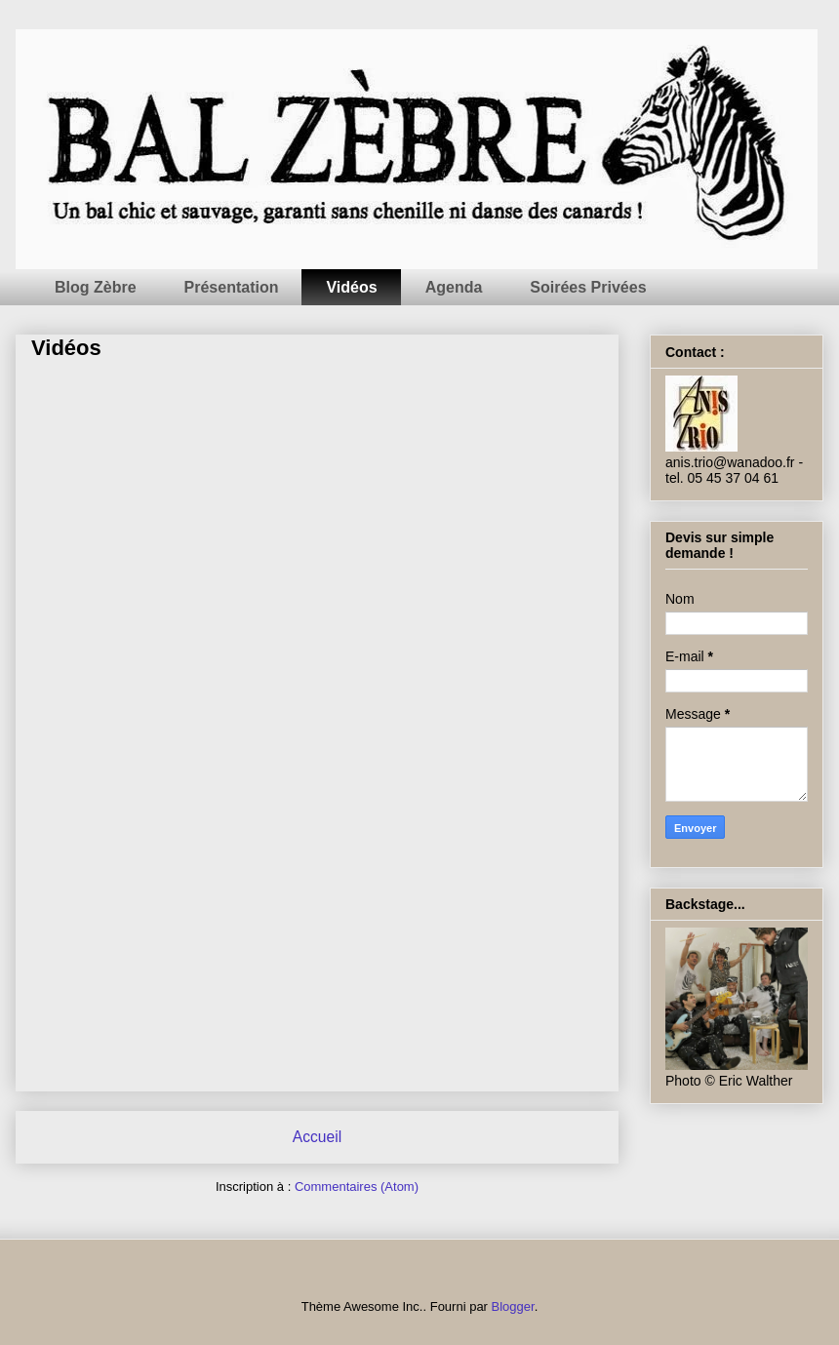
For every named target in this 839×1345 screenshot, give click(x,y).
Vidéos (351, 287)
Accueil (317, 1136)
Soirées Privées (588, 287)
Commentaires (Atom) (357, 1186)
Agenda (454, 287)
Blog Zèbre (96, 287)
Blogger (513, 1306)
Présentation (231, 287)
